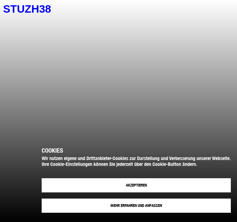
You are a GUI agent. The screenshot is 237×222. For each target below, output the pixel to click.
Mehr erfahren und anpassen (136, 205)
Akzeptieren (136, 185)
